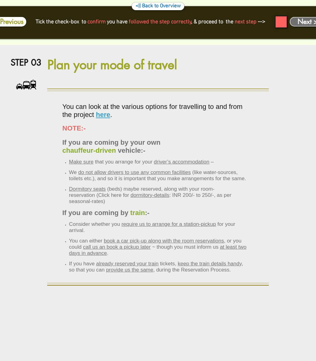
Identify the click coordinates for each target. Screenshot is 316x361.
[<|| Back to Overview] (158, 6)
